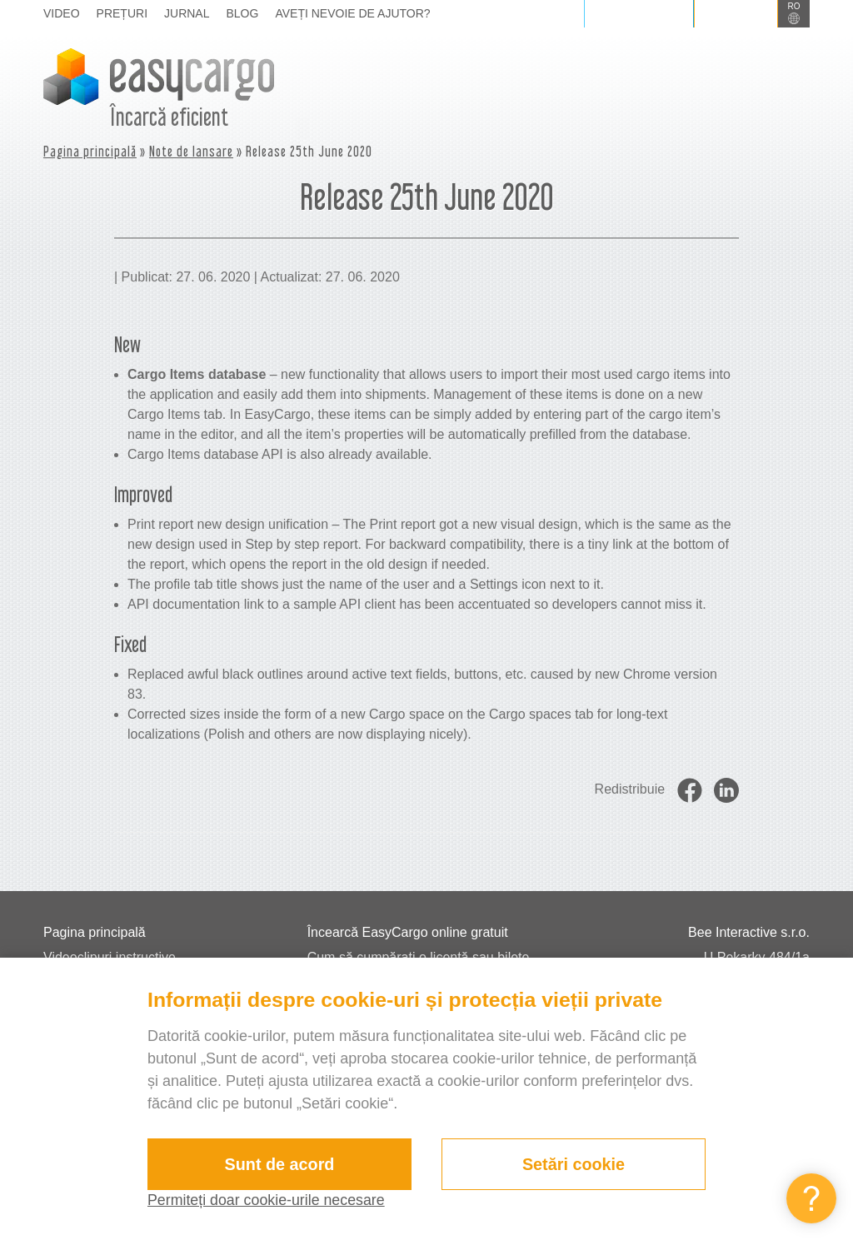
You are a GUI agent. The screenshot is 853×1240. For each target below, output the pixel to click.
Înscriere (736, 13)
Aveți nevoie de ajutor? (352, 13)
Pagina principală (90, 151)
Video (61, 13)
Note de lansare (191, 151)
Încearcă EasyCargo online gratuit (407, 932)
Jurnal (186, 13)
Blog (243, 13)
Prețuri (122, 13)
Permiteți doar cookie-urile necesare (267, 1200)
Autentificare (639, 13)
